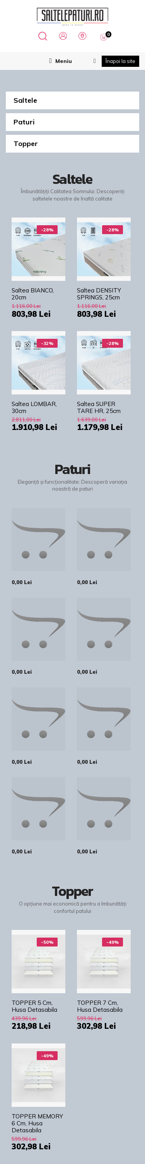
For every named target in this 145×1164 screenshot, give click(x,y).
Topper (26, 143)
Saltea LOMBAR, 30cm (34, 408)
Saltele (25, 100)
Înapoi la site (120, 61)
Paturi (24, 121)
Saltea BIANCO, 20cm (33, 294)
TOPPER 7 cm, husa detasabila (100, 1006)
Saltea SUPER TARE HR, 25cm (99, 408)
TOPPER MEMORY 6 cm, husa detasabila (37, 1123)
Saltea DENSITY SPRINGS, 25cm (99, 294)
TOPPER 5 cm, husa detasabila (34, 1006)
